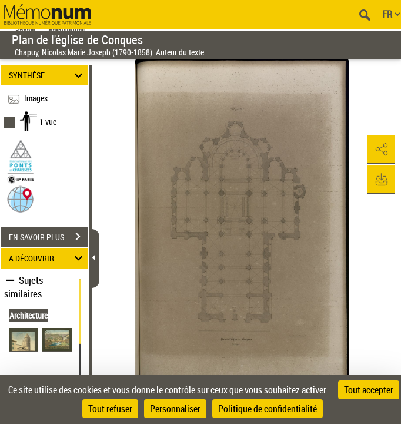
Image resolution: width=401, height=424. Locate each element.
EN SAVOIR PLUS (48, 236)
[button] (20, 198)
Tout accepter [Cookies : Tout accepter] (368, 389)
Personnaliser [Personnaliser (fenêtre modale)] (175, 408)
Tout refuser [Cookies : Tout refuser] (110, 408)
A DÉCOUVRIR (47, 258)
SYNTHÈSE (47, 75)
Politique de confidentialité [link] (267, 408)
